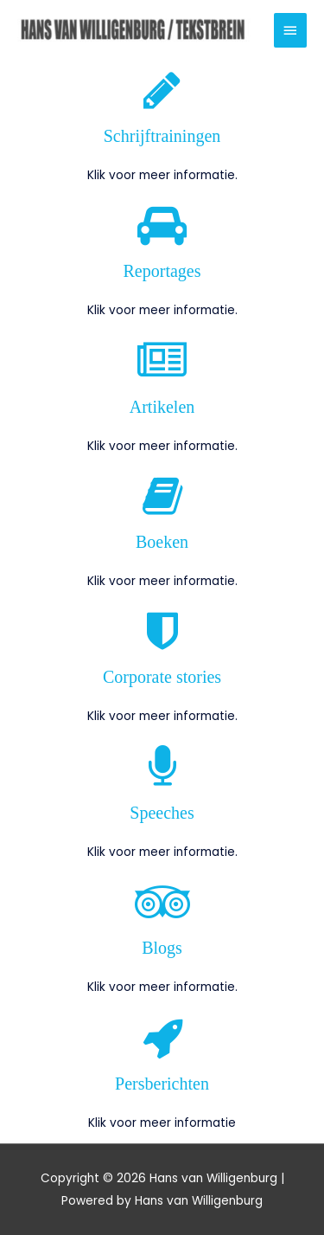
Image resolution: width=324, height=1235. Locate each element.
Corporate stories (162, 676)
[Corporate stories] (162, 631)
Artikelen (162, 406)
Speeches (162, 812)
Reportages (162, 270)
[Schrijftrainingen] (162, 90)
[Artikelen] (162, 361)
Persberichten (162, 1083)
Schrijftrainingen (162, 135)
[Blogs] (162, 901)
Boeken (162, 541)
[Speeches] (162, 766)
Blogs (162, 947)
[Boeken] (162, 496)
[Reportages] (162, 225)
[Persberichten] (162, 1037)
